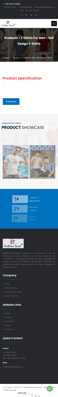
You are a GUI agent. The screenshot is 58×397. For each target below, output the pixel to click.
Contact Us (9, 329)
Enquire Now (11, 102)
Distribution (9, 321)
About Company (11, 288)
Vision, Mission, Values (13, 292)
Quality (7, 313)
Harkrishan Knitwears (33, 387)
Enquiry (8, 325)
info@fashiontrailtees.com (44, 7)
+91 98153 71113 (9, 7)
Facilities (8, 317)
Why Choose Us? (11, 296)
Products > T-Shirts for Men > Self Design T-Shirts (32, 58)
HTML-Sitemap (10, 390)
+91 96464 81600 (25, 7)
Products (6, 58)
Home (7, 284)
